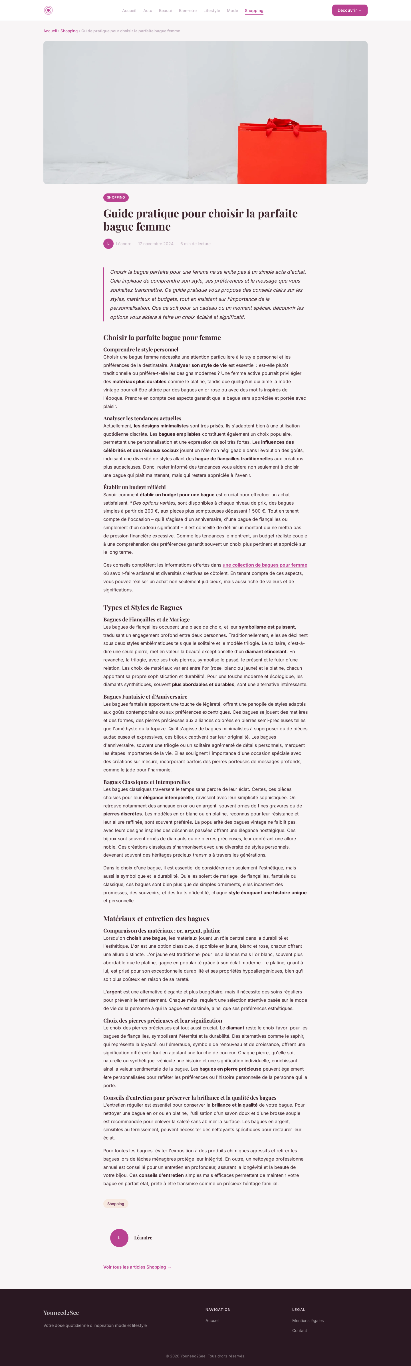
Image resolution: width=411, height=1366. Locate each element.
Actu (147, 10)
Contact (299, 1330)
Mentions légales (308, 1320)
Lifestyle (212, 10)
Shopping (254, 10)
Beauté (165, 10)
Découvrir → (350, 10)
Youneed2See (61, 1312)
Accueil (129, 10)
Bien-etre (188, 10)
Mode (232, 10)
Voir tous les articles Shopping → (137, 1267)
